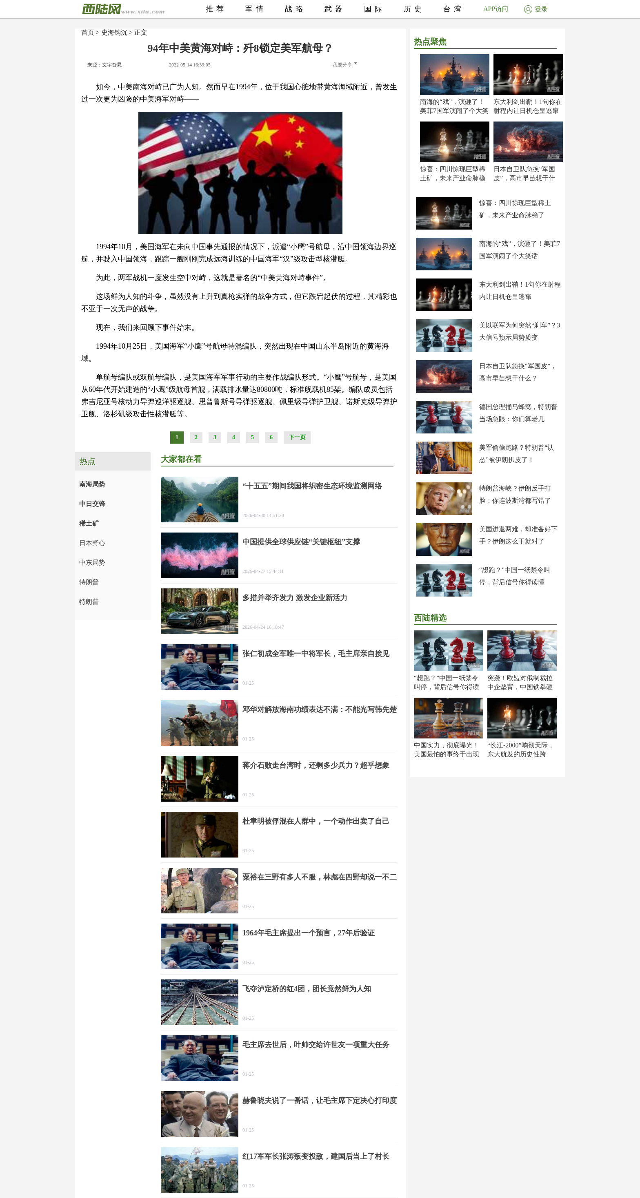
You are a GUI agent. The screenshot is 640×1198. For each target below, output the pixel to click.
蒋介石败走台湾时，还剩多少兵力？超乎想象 (315, 765)
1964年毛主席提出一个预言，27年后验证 (308, 933)
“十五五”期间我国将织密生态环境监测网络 (312, 486)
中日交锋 (92, 503)
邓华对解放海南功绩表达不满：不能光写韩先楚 (319, 709)
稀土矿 (89, 523)
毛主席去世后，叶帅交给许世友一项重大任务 (315, 1045)
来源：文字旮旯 (104, 65)
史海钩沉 (114, 32)
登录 (536, 9)
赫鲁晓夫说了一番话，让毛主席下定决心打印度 (319, 1100)
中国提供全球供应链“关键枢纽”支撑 (301, 542)
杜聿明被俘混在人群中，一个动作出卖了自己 (315, 821)
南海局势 (92, 484)
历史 (414, 9)
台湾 (453, 9)
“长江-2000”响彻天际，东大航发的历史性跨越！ (520, 754)
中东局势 (92, 562)
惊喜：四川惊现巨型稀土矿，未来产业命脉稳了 (452, 178)
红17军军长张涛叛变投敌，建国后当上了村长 (315, 1156)
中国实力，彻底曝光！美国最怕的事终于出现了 (446, 754)
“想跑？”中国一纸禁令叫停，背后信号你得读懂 (446, 686)
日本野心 (92, 542)
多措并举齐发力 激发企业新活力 (294, 598)
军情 (256, 9)
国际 (374, 9)
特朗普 (89, 582)
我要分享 (345, 65)
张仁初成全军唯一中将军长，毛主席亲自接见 (315, 654)
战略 (295, 9)
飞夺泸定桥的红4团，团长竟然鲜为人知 (306, 989)
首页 (87, 32)
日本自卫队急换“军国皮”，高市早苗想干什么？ (524, 178)
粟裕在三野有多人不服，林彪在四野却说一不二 (319, 877)
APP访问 (495, 8)
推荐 (216, 9)
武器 (335, 9)
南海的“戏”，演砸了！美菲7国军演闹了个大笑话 (454, 110)
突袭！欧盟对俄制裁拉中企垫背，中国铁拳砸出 (520, 686)
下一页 (297, 437)
